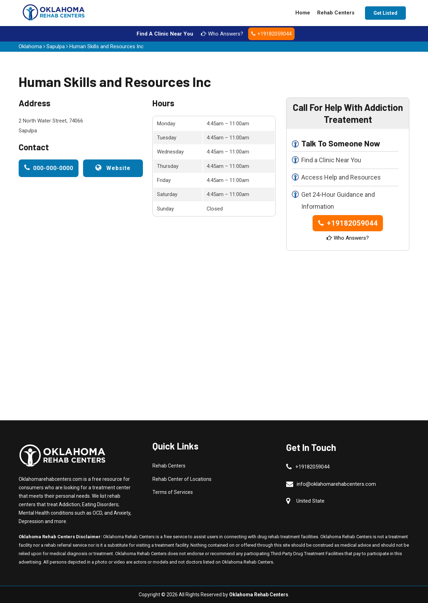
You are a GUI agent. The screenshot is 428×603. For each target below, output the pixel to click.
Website (113, 167)
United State (310, 501)
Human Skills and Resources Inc (106, 46)
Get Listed (385, 13)
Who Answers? (222, 34)
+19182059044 (271, 34)
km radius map (147, 306)
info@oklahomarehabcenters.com (336, 484)
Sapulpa (55, 46)
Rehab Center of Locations (182, 479)
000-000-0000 (48, 167)
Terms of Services (172, 492)
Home (302, 13)
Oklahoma (30, 46)
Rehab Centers (335, 13)
